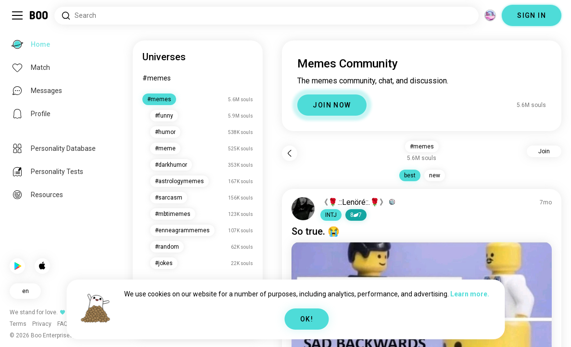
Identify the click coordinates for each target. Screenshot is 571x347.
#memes (156, 78)
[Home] (39, 15)
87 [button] (356, 215)
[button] (331, 215)
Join (544, 151)
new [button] (434, 175)
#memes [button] (422, 146)
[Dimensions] (490, 15)
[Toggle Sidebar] (17, 15)
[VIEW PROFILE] (303, 208)
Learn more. (469, 294)
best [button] (410, 175)
